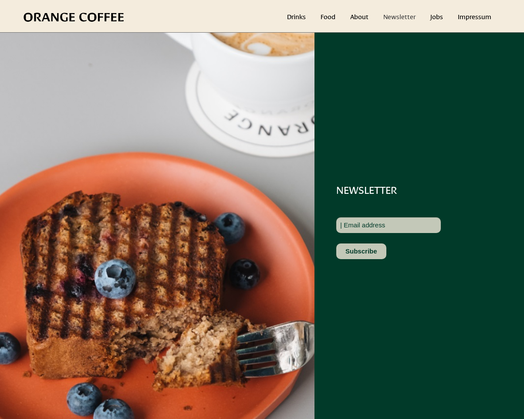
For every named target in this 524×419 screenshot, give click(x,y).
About (359, 16)
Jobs (436, 16)
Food (328, 16)
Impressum (474, 16)
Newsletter (399, 16)
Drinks (296, 16)
